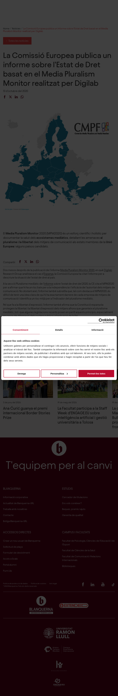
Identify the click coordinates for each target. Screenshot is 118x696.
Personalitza (59, 373)
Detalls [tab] (59, 330)
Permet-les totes (96, 373)
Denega (22, 373)
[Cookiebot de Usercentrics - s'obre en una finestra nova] (101, 320)
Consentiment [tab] (20, 330)
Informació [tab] (98, 330)
